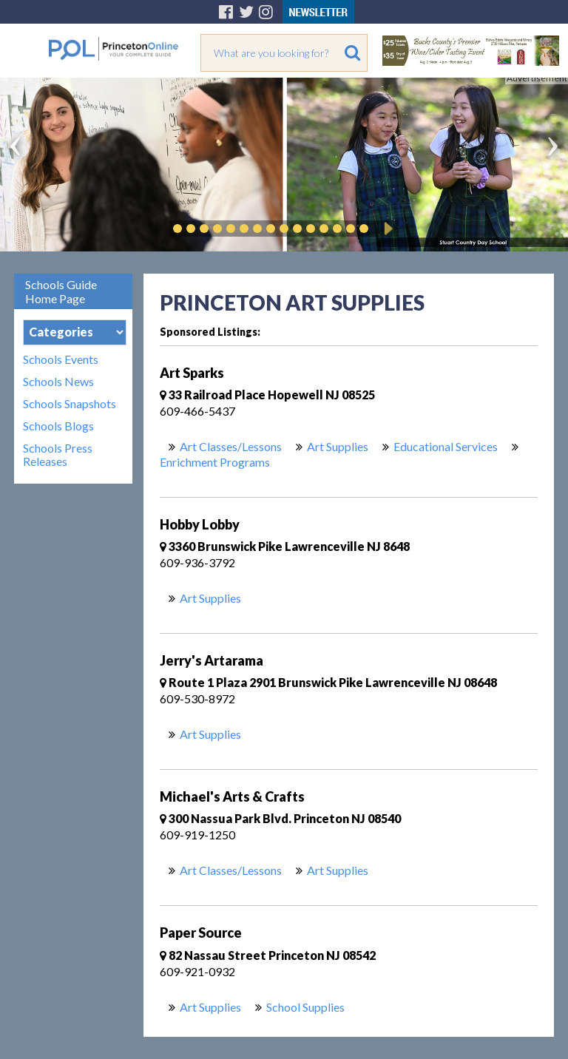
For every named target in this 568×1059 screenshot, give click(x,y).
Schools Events (60, 359)
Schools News (58, 381)
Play (386, 228)
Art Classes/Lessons (231, 446)
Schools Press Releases (57, 454)
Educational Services (445, 446)
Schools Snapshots (69, 403)
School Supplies (305, 1007)
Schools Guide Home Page (61, 291)
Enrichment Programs (215, 462)
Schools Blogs (58, 426)
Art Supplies (337, 446)
